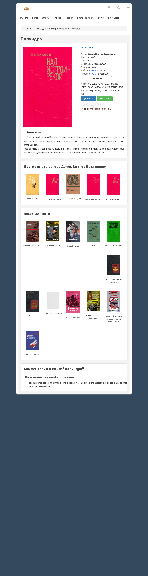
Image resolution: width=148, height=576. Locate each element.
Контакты (113, 18)
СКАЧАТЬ (89, 98)
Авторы (59, 18)
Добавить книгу (85, 18)
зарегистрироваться (39, 386)
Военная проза (89, 48)
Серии (70, 18)
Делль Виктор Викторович (55, 28)
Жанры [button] (45, 18)
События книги (96, 78)
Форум (101, 18)
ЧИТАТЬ (104, 98)
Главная (24, 18)
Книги (35, 18)
